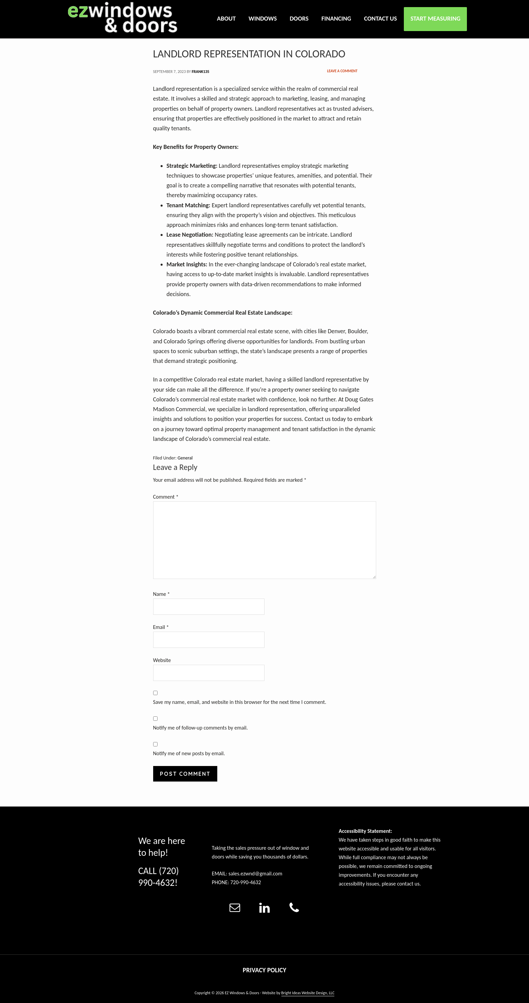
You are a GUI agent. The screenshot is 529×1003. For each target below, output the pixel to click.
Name (161, 594)
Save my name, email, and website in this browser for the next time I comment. (240, 702)
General (185, 458)
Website (162, 660)
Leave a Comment (342, 71)
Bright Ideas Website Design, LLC (308, 993)
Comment (166, 497)
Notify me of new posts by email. (189, 753)
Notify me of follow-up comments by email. (200, 727)
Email (161, 627)
